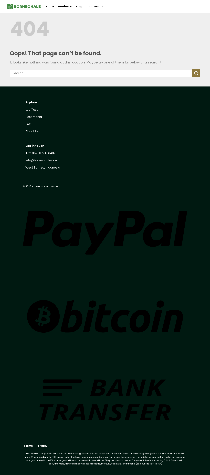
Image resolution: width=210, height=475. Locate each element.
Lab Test (31, 110)
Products (65, 6)
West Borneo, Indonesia (42, 167)
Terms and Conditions (120, 457)
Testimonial (33, 117)
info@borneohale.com (41, 160)
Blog (79, 6)
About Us (32, 131)
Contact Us (95, 6)
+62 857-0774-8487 (40, 153)
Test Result (155, 463)
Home (50, 6)
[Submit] (196, 73)
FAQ (28, 124)
